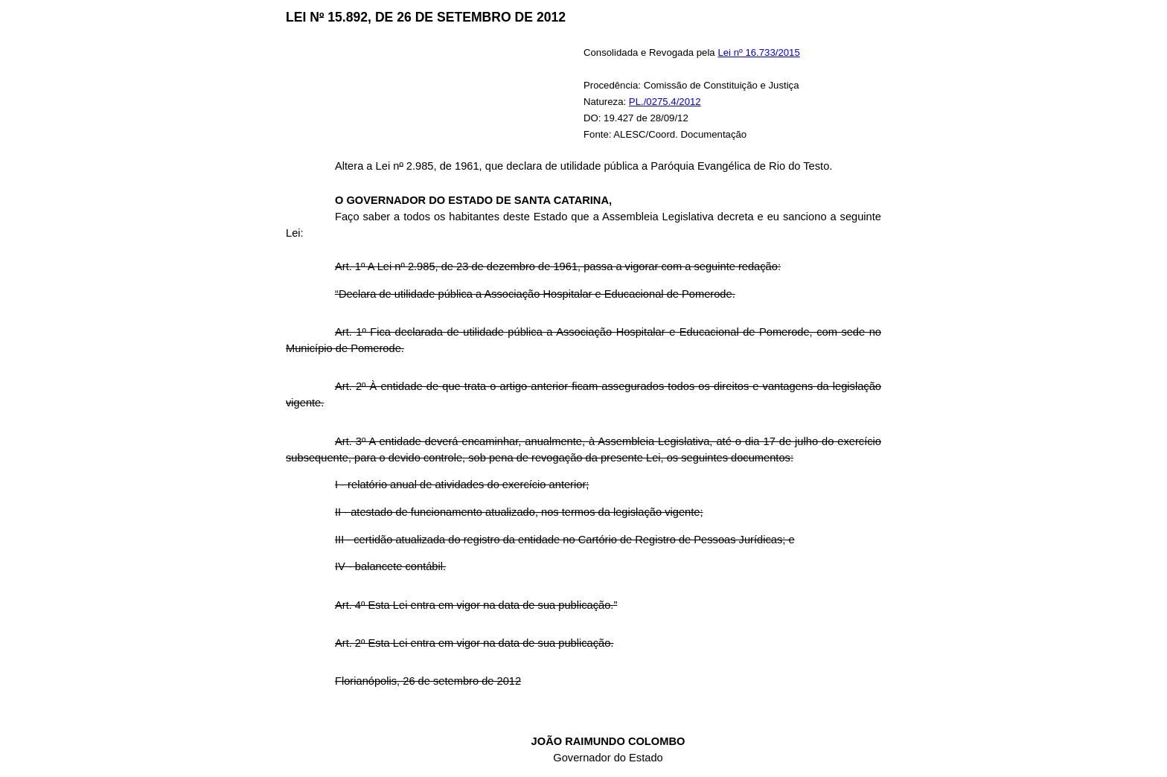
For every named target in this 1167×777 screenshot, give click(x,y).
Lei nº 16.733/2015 (758, 52)
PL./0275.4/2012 (665, 101)
